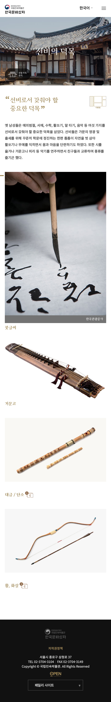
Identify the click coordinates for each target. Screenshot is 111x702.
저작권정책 (55, 648)
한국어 (84, 8)
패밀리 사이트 (44, 685)
